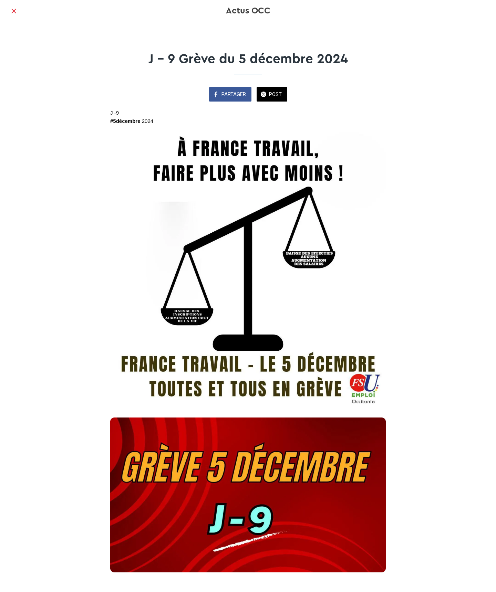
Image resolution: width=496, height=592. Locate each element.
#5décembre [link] (125, 121)
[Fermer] (14, 11)
